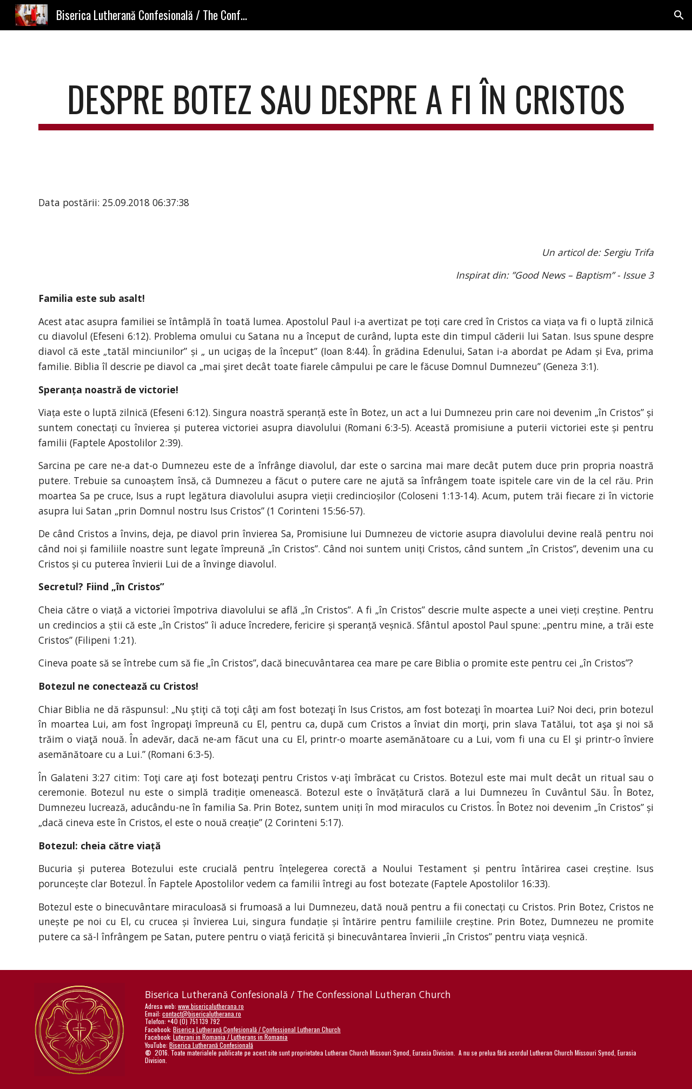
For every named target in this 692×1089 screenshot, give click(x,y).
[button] (679, 15)
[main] (346, 104)
